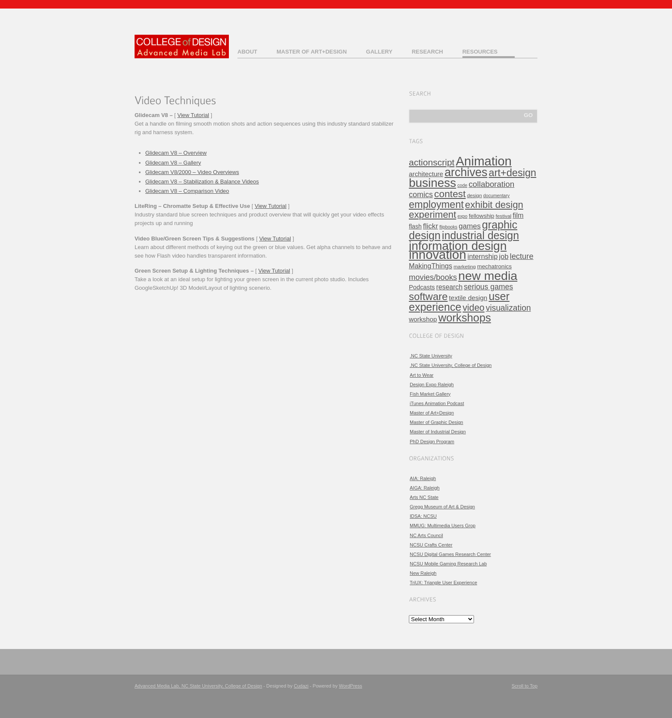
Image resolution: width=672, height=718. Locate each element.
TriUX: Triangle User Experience (443, 582)
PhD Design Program (432, 441)
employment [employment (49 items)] (436, 204)
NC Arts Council (426, 535)
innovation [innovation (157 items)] (437, 254)
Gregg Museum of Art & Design (442, 506)
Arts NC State (424, 497)
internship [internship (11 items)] (483, 256)
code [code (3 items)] (462, 185)
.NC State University (431, 355)
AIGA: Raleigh (425, 487)
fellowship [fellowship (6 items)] (482, 216)
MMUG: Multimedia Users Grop (442, 525)
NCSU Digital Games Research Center (450, 554)
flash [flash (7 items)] (415, 226)
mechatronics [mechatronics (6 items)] (494, 266)
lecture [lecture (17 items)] (522, 256)
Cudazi (301, 685)
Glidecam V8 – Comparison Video (187, 191)
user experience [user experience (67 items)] (459, 301)
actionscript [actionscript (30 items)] (431, 162)
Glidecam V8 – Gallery (173, 162)
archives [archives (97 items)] (465, 172)
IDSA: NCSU (423, 516)
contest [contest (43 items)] (450, 193)
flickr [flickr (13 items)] (430, 226)
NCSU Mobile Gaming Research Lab (448, 563)
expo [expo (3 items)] (463, 216)
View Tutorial (193, 115)
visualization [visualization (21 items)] (508, 307)
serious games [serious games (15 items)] (488, 286)
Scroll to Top (524, 685)
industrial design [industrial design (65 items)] (480, 235)
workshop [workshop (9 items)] (423, 319)
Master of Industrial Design (438, 431)
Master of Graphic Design (436, 422)
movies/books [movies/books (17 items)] (433, 277)
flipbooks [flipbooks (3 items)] (448, 226)
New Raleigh (423, 573)
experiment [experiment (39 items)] (432, 214)
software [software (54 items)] (428, 296)
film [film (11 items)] (518, 215)
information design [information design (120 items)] (458, 245)
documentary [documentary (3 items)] (496, 195)
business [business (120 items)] (432, 182)
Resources (480, 51)
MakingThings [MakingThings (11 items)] (430, 266)
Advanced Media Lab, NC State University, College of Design (198, 685)
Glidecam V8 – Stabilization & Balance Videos (202, 181)
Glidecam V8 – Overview (176, 153)
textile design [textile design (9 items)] (468, 297)
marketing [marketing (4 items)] (464, 267)
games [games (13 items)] (469, 226)
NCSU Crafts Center (431, 544)
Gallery (379, 51)
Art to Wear (421, 375)
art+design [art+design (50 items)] (512, 172)
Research (427, 51)
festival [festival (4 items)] (503, 216)
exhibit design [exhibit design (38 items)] (494, 204)
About (247, 51)
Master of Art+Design (311, 51)
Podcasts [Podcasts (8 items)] (422, 287)
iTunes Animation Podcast (437, 403)
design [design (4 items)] (474, 195)
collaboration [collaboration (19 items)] (491, 184)
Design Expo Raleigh (432, 384)
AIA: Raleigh (423, 478)
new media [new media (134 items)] (487, 275)
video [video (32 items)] (473, 308)
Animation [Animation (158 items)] (484, 161)
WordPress (350, 685)
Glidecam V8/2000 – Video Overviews (192, 172)
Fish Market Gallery (430, 394)
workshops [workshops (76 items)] (464, 318)
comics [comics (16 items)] (421, 194)
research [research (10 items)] (449, 287)
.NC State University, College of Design (451, 365)
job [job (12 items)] (503, 256)
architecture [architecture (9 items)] (426, 173)
